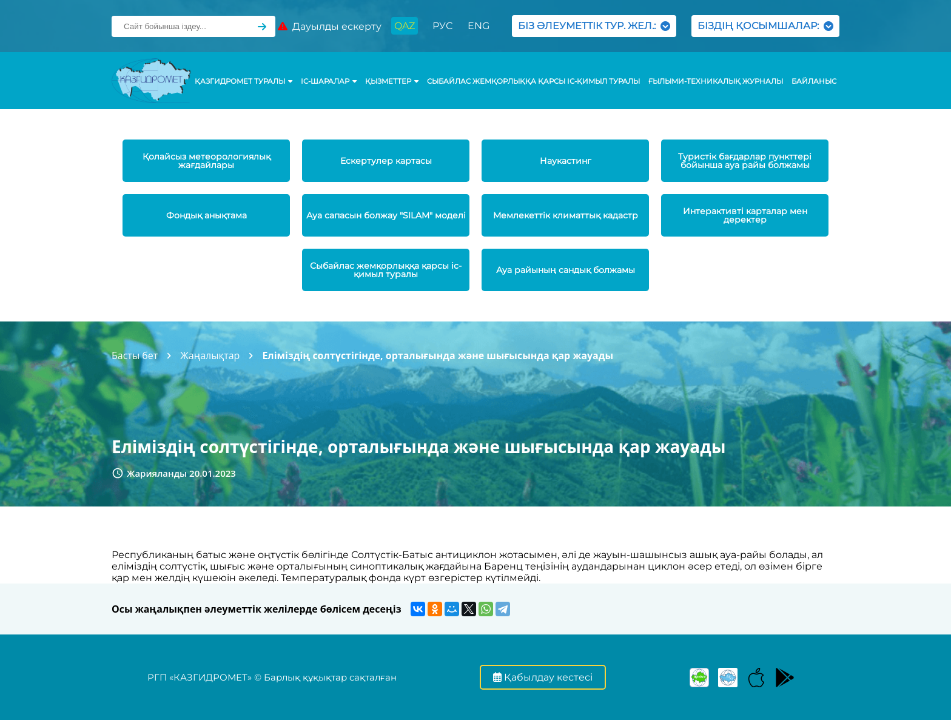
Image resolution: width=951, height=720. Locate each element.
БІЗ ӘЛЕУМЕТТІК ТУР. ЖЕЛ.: (594, 26)
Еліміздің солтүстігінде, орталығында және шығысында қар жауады (437, 355)
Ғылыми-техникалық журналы (715, 81)
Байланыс (813, 81)
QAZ (404, 26)
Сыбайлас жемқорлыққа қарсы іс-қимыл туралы (533, 81)
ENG (478, 26)
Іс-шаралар (329, 81)
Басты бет (135, 355)
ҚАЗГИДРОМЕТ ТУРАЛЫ (243, 81)
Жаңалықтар (210, 355)
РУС (442, 26)
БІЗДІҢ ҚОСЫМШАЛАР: (765, 26)
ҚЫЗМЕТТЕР (391, 81)
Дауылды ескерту (329, 26)
